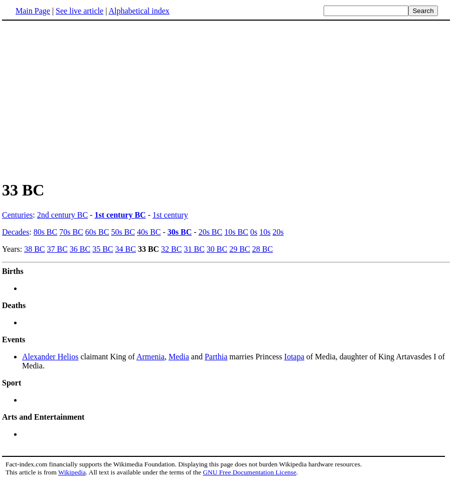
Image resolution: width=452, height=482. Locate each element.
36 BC (80, 249)
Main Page (33, 11)
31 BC (194, 249)
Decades (15, 232)
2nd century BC (62, 215)
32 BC (171, 249)
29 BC (239, 249)
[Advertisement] (86, 100)
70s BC (71, 232)
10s (264, 232)
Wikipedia (72, 472)
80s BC (46, 232)
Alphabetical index (138, 11)
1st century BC (119, 215)
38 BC (34, 249)
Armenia (150, 356)
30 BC (217, 249)
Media (179, 356)
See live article (79, 11)
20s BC (211, 232)
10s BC (236, 232)
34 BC (125, 249)
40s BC (149, 232)
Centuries (17, 215)
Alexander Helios (50, 356)
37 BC (57, 249)
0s (253, 232)
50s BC (123, 232)
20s (277, 232)
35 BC (102, 249)
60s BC (97, 232)
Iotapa (294, 356)
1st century (170, 215)
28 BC (262, 249)
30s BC (180, 232)
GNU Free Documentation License (249, 472)
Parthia (216, 356)
